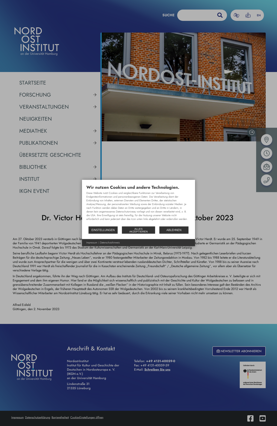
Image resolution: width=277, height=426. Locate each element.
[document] (138, 205)
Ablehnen (173, 229)
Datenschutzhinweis (110, 242)
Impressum (91, 242)
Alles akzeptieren (138, 230)
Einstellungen (103, 229)
